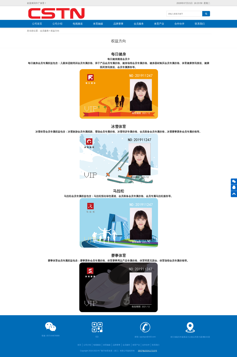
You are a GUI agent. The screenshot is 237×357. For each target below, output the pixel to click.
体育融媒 (98, 23)
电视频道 (78, 23)
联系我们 (200, 23)
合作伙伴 (179, 23)
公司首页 (37, 23)
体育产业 (159, 23)
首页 (79, 345)
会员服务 (139, 23)
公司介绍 (57, 23)
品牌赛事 (118, 23)
